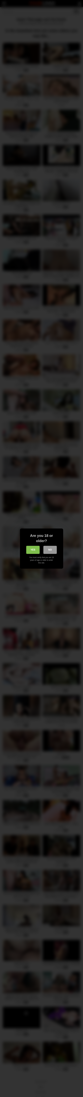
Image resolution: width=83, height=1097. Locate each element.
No (50, 549)
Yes (33, 549)
